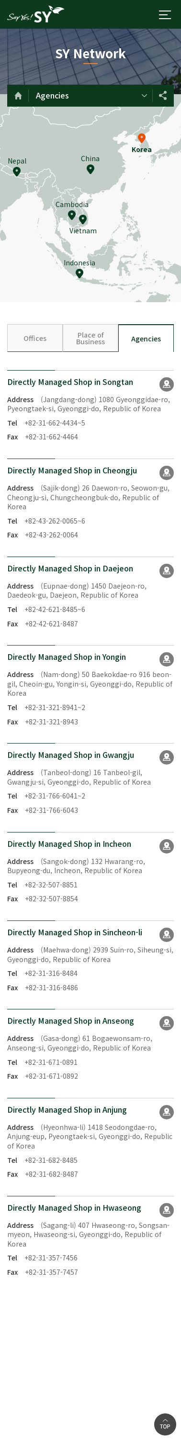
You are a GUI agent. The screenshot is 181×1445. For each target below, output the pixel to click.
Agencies (52, 95)
